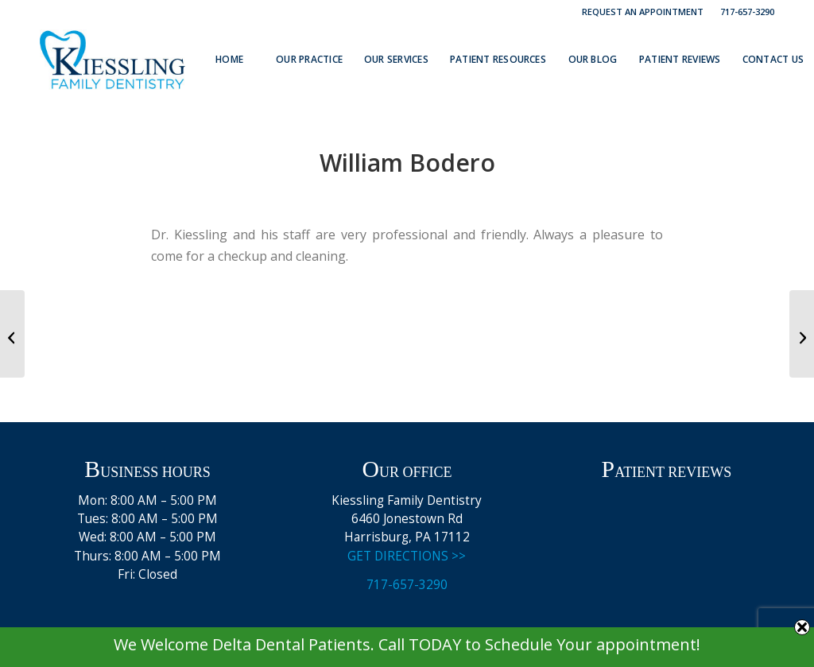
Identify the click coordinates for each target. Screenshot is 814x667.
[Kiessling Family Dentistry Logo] (112, 60)
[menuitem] (643, 12)
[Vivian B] (12, 334)
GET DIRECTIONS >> (406, 556)
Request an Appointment (643, 11)
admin (464, 195)
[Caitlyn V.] (801, 334)
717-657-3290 (747, 11)
